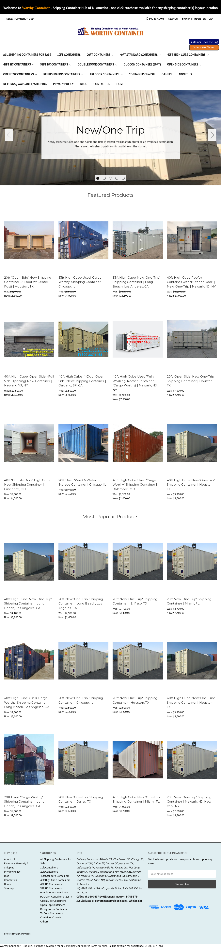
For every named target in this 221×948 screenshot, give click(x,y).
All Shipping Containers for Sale (27, 55)
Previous (9, 135)
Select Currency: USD (21, 18)
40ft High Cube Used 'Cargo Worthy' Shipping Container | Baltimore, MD (135, 484)
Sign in (186, 18)
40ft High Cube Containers (188, 55)
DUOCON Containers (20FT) (142, 64)
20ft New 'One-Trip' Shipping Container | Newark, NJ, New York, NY (189, 801)
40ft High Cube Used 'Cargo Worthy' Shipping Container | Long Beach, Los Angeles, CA (26, 702)
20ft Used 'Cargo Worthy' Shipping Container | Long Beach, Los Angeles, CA (24, 801)
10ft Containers (69, 55)
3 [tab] (110, 178)
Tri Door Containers (105, 74)
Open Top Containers (20, 74)
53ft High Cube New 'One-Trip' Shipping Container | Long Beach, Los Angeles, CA (136, 282)
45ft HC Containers (18, 64)
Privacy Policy (63, 84)
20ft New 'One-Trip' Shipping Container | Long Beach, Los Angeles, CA (80, 603)
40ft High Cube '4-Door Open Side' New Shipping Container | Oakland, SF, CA (82, 381)
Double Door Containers (97, 64)
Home (120, 84)
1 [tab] (97, 178)
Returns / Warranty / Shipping (25, 84)
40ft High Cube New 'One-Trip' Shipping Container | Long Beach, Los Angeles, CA (28, 603)
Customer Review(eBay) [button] (204, 42)
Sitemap (9, 888)
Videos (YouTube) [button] (204, 47)
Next (212, 135)
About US (185, 74)
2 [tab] (104, 178)
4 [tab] (116, 178)
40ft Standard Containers (140, 55)
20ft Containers (100, 55)
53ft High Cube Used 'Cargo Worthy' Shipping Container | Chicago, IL (80, 282)
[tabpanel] (110, 137)
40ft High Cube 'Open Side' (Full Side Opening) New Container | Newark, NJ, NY (29, 381)
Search (173, 18)
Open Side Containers (184, 64)
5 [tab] (123, 178)
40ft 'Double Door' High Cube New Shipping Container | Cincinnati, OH (27, 484)
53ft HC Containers (55, 64)
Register (200, 18)
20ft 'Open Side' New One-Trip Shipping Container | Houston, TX (190, 381)
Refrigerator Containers (63, 74)
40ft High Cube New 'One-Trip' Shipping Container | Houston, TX (191, 484)
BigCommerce (23, 933)
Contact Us (101, 84)
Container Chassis (142, 74)
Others (167, 74)
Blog (83, 84)
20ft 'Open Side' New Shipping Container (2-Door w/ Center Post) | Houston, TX (27, 282)
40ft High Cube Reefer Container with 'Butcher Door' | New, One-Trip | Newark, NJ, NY (191, 282)
